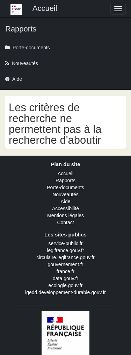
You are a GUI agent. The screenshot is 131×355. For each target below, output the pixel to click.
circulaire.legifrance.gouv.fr (65, 257)
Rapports (65, 180)
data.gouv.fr (65, 278)
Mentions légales (65, 215)
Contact (65, 222)
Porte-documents (65, 187)
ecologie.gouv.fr (66, 285)
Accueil (65, 173)
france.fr (65, 271)
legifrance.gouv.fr (65, 250)
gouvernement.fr (65, 264)
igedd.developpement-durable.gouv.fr (65, 292)
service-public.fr (65, 243)
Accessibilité (65, 208)
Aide (65, 201)
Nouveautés (65, 194)
